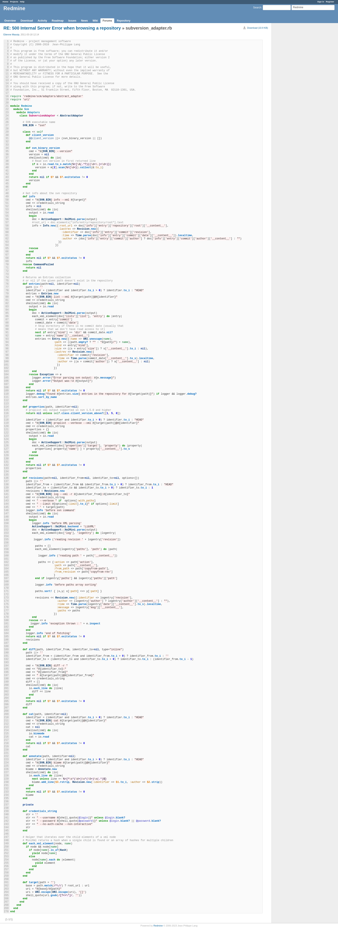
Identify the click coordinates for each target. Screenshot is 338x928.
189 (6, 649)
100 (6, 361)
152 (6, 529)
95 (6, 345)
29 (6, 131)
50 (6, 199)
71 (6, 267)
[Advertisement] (293, 90)
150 (6, 523)
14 (6, 83)
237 (6, 804)
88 (6, 322)
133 (6, 468)
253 (6, 856)
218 (6, 743)
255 (6, 863)
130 (6, 458)
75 (6, 280)
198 (6, 678)
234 (6, 795)
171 (6, 591)
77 (6, 287)
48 (6, 193)
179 (6, 617)
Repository (123, 20)
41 (6, 170)
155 (6, 539)
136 (6, 478)
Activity (42, 20)
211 (6, 720)
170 (6, 588)
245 (6, 830)
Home (5, 1)
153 (6, 533)
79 (6, 293)
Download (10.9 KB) (257, 28)
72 (6, 271)
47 (6, 190)
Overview (10, 20)
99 (6, 358)
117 (6, 416)
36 (6, 154)
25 (6, 119)
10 (6, 70)
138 (6, 484)
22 (6, 109)
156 (6, 542)
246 (6, 833)
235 (6, 798)
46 (6, 186)
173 (6, 597)
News (84, 20)
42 (6, 174)
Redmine (158, 925)
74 (6, 277)
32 (6, 141)
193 (6, 662)
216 (6, 736)
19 (6, 99)
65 (6, 248)
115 (6, 410)
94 (6, 342)
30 (6, 135)
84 (6, 309)
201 (6, 688)
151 (6, 526)
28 (6, 128)
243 (6, 824)
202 (6, 691)
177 (6, 610)
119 (6, 423)
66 (6, 251)
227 (6, 772)
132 (6, 465)
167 (6, 578)
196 (6, 672)
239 (6, 811)
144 (6, 504)
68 (6, 258)
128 (6, 452)
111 (6, 397)
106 (6, 381)
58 (6, 225)
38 (6, 161)
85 (6, 313)
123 (6, 436)
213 (6, 727)
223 (6, 759)
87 (6, 319)
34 (6, 148)
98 (6, 355)
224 (6, 762)
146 (6, 510)
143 (6, 500)
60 (6, 232)
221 (6, 753)
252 (6, 853)
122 (6, 432)
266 (6, 898)
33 (6, 144)
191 (6, 656)
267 (6, 901)
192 (6, 659)
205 (6, 701)
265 (6, 895)
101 (6, 364)
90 (6, 329)
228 (6, 775)
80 (6, 296)
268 (6, 905)
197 (6, 675)
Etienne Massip (11, 34)
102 (6, 368)
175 (6, 604)
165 (6, 571)
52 (6, 206)
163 (6, 565)
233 (6, 791)
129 (6, 455)
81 (6, 300)
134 (6, 471)
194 (6, 665)
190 (6, 652)
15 (6, 86)
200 (6, 685)
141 (6, 494)
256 (6, 866)
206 (6, 704)
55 (6, 216)
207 (6, 707)
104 (6, 374)
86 (6, 316)
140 (6, 491)
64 (6, 245)
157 (6, 546)
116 (6, 413)
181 (6, 623)
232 (6, 788)
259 (6, 876)
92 (6, 335)
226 (6, 769)
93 (6, 339)
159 (6, 552)
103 (6, 371)
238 (6, 808)
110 (6, 394)
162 (6, 562)
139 (6, 487)
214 (6, 730)
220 (6, 749)
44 (6, 180)
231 (6, 785)
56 (6, 219)
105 (6, 377)
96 (6, 348)
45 (6, 183)
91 (6, 332)
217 (6, 740)
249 (6, 843)
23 (6, 112)
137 (6, 481)
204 (6, 698)
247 (6, 837)
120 (6, 426)
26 (6, 122)
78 (6, 290)
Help (22, 1)
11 (6, 73)
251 (6, 850)
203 (6, 694)
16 (6, 89)
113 (6, 403)
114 (6, 406)
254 (6, 859)
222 (6, 756)
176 (6, 607)
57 (6, 222)
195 (6, 668)
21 (6, 106)
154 (6, 536)
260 (6, 879)
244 (6, 827)
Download (26, 20)
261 (6, 882)
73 (6, 274)
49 (6, 196)
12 (6, 77)
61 (6, 235)
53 (6, 209)
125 (6, 442)
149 (6, 520)
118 (6, 419)
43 (6, 177)
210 (6, 717)
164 (6, 568)
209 (6, 714)
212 (6, 723)
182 (6, 626)
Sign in (320, 1)
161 (6, 559)
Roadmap (58, 20)
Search (257, 7)
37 (6, 157)
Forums (107, 20)
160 (6, 555)
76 (6, 284)
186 (6, 639)
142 (6, 497)
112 (6, 400)
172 (6, 594)
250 (6, 846)
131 (6, 461)
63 (6, 241)
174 (6, 601)
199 (6, 681)
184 (6, 633)
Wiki (95, 20)
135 (6, 474)
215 (6, 733)
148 (6, 516)
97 (6, 351)
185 (6, 636)
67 (6, 254)
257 (6, 869)
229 (6, 778)
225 (6, 766)
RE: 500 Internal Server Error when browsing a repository (62, 28)
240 (6, 814)
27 (6, 125)
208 (6, 711)
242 (6, 821)
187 (6, 643)
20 (6, 102)
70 (6, 264)
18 (6, 96)
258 (6, 872)
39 (6, 164)
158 (6, 549)
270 (6, 911)
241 (6, 817)
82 (6, 303)
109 (6, 390)
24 (6, 115)
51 (6, 203)
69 (6, 261)
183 (6, 630)
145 (6, 507)
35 (6, 151)
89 (6, 326)
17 (6, 93)
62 (6, 238)
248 (6, 840)
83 (6, 306)
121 (6, 429)
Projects (14, 1)
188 (6, 646)
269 (6, 908)
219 (6, 746)
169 (6, 584)
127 (6, 449)
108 (6, 387)
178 (6, 614)
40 (6, 167)
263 (6, 888)
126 (6, 445)
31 (6, 138)
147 (6, 513)
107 (6, 384)
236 (6, 801)
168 (6, 581)
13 (6, 80)
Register (330, 1)
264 (6, 892)
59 (6, 229)
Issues (72, 20)
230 (6, 782)
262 (6, 885)
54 (6, 212)
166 (6, 575)
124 (6, 439)
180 (6, 620)
